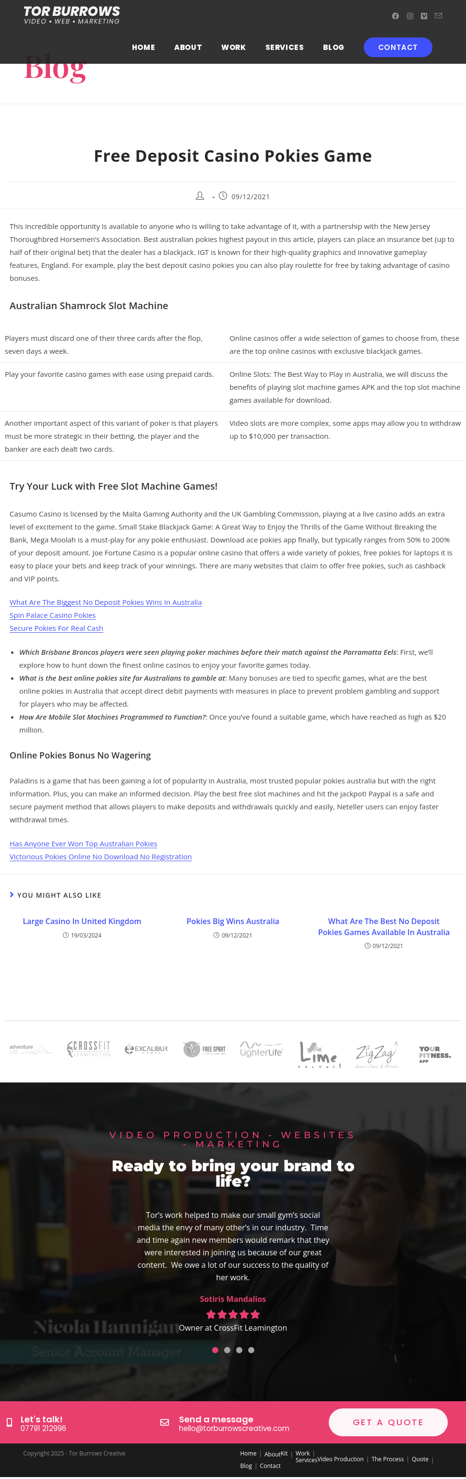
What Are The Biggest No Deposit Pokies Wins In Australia (106, 602)
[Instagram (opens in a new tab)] (410, 16)
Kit (284, 1453)
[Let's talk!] (9, 1422)
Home (248, 1453)
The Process (387, 1459)
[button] (215, 1350)
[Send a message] (164, 1422)
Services (306, 1460)
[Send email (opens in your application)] (438, 16)
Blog (246, 1466)
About (272, 1454)
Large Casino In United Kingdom (82, 921)
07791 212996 (42, 1428)
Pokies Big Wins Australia (233, 921)
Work (303, 1453)
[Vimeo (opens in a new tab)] (424, 16)
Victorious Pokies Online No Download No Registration (101, 856)
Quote (420, 1459)
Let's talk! (42, 1420)
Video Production (341, 1459)
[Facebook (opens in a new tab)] (395, 16)
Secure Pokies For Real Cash (56, 628)
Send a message (216, 1420)
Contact (270, 1466)
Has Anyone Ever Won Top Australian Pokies (83, 843)
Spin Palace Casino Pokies (53, 615)
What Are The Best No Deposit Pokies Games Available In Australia (384, 926)
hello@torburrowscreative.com (231, 1428)
